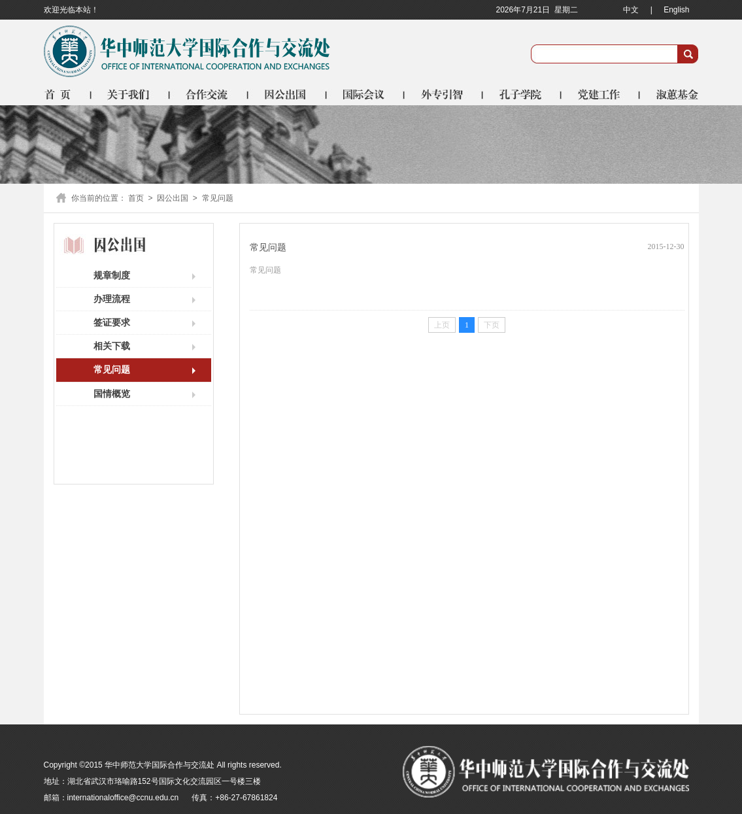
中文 (631, 9)
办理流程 (111, 299)
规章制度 (111, 275)
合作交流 (209, 94)
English (676, 9)
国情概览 (111, 393)
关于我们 (131, 94)
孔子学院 (523, 94)
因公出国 (287, 94)
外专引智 (444, 94)
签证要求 (111, 322)
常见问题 (111, 369)
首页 (68, 94)
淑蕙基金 (670, 94)
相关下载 (111, 346)
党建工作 (601, 94)
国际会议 (366, 94)
